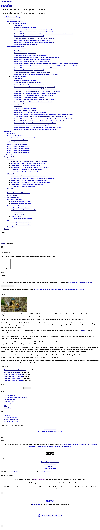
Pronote (50, 468)
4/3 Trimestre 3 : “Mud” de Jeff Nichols (23, 186)
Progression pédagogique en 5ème (25, 53)
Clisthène (82, 332)
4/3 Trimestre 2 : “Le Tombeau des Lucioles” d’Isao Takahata (30, 167)
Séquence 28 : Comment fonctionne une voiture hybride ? (32, 125)
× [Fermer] (1, 495)
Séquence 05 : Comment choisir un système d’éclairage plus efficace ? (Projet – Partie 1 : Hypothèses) (46, 63)
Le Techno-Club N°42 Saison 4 (13, 378)
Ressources (7, 131)
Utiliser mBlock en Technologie (17, 142)
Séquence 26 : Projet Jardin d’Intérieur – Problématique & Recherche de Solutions (40, 121)
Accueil (3, 243)
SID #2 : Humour (19, 214)
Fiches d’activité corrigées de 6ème (18, 146)
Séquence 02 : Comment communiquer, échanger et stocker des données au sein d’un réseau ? (43, 34)
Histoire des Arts (12, 195)
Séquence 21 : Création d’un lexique (25, 110)
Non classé (7, 406)
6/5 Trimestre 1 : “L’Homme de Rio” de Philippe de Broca (28, 176)
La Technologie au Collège (12, 17)
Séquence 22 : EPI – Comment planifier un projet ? (30, 112)
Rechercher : (5, 390)
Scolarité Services (50, 470)
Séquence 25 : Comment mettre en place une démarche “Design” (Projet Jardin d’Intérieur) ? (43, 119)
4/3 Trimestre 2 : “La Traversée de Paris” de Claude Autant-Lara (31, 182)
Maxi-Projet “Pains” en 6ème (23, 218)
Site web (3, 281)
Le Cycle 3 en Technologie (15, 21)
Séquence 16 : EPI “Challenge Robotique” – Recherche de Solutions (35, 93)
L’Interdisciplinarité (13, 205)
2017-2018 (10, 188)
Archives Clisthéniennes (11, 197)
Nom (3, 274)
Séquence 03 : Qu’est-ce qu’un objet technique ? (29, 36)
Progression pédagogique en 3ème (25, 108)
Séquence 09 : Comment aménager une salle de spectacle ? (32, 72)
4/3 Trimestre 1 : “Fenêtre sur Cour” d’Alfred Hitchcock (28, 163)
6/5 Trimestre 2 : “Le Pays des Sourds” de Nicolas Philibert (29, 180)
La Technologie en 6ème (18, 23)
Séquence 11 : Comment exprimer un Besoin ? (28, 82)
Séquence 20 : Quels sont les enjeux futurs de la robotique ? (33, 102)
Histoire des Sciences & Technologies (18, 193)
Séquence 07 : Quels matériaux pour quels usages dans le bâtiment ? (35, 68)
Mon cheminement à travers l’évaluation (23, 138)
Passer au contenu (6, 1)
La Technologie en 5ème (18, 48)
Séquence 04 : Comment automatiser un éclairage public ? (32, 61)
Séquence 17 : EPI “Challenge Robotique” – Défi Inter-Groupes (33, 95)
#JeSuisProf (50, 502)
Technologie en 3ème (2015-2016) (21, 203)
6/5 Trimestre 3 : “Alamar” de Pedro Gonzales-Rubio (27, 184)
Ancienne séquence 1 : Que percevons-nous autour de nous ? (33, 29)
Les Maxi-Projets (16, 216)
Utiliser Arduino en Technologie (17, 144)
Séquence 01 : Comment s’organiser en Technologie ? (30, 55)
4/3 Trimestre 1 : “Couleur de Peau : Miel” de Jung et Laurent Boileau (32, 178)
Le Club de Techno (7, 5)
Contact (6, 229)
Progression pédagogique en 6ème (25, 27)
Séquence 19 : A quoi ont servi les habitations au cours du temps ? (35, 99)
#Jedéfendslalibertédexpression (50, 517)
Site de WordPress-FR (11, 423)
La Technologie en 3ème (18, 104)
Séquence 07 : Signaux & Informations (26, 44)
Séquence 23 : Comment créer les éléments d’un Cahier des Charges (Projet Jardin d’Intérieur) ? (44, 114)
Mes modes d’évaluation (15, 135)
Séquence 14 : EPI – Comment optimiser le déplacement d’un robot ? (35, 89)
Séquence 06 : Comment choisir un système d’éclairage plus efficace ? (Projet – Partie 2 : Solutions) (45, 65)
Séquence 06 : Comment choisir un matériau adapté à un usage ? (34, 42)
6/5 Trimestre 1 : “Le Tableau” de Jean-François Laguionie (29, 161)
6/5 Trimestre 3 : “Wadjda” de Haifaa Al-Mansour (26, 169)
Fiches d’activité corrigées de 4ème (18, 150)
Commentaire (5, 270)
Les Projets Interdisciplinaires (20, 208)
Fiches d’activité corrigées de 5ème (18, 148)
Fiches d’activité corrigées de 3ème (18, 152)
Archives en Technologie (14, 199)
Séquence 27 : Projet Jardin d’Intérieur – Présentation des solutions (35, 123)
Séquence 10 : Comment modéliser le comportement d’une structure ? (36, 74)
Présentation (11, 19)
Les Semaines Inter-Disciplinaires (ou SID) (24, 210)
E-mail (3, 277)
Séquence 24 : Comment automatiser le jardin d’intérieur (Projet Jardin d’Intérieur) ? (40, 116)
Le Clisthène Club (9, 401)
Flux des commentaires (11, 421)
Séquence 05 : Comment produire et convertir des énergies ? (33, 40)
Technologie (7, 410)
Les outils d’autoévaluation (19, 140)
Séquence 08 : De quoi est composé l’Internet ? (29, 70)
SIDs (5, 408)
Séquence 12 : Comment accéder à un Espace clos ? (30, 85)
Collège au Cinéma (10, 157)
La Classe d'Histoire (50, 466)
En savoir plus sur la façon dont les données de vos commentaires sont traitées (58, 291)
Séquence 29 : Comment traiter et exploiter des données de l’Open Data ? (37, 127)
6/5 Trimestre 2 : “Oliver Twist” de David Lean (25, 165)
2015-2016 (10, 159)
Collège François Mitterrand (50, 464)
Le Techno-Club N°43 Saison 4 (13, 376)
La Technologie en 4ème (18, 76)
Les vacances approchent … (12, 374)
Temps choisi (11, 227)
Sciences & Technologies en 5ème (21, 225)
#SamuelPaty (36, 506)
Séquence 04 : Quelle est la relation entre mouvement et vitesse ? (35, 38)
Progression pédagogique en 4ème (25, 80)
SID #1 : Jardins (18, 212)
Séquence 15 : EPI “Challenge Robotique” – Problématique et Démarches (37, 91)
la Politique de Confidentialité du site (80, 284)
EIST (8, 220)
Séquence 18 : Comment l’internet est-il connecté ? (29, 97)
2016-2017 (10, 174)
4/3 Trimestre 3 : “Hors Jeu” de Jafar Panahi (24, 171)
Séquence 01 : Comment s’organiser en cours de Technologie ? (33, 31)
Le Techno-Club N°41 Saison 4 (13, 380)
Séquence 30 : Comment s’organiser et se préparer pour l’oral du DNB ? (37, 129)
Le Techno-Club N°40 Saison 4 (13, 382)
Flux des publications (10, 419)
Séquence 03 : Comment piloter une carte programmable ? (32, 59)
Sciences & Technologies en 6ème (21, 222)
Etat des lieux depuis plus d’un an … (15, 372)
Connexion (7, 417)
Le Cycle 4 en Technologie (15, 46)
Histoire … (7, 191)
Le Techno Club (9, 155)
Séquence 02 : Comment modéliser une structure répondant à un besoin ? (37, 57)
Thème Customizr (45, 473)
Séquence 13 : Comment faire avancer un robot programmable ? (34, 87)
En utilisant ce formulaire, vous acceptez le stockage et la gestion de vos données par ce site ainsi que (48, 284)
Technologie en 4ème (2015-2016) (21, 201)
